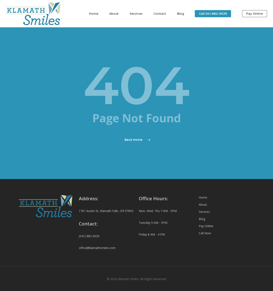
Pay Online (206, 226)
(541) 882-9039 (89, 236)
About (203, 205)
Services (204, 212)
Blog (202, 219)
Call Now (205, 233)
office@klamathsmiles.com (97, 248)
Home (203, 197)
